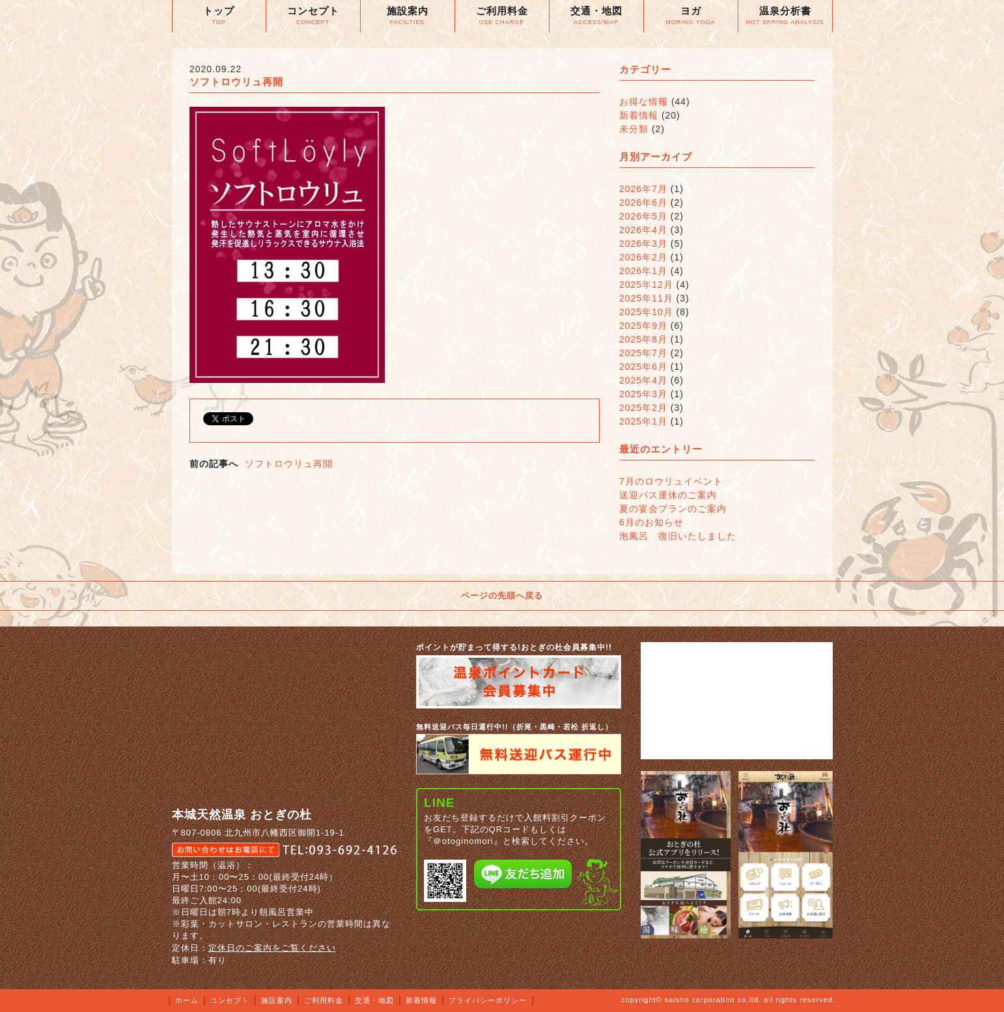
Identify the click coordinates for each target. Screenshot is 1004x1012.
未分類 (633, 129)
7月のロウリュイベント (671, 481)
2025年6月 (643, 366)
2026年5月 (643, 216)
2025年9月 (643, 325)
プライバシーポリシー (488, 1000)
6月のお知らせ (651, 522)
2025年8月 (643, 339)
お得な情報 (643, 101)
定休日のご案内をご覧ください (272, 948)
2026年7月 (643, 189)
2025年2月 (643, 407)
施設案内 (276, 1000)
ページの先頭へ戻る (502, 595)
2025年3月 (643, 394)
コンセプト (229, 1000)
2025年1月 (643, 421)
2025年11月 (646, 298)
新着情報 (638, 115)
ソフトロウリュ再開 (289, 463)
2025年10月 (646, 312)
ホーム (187, 1000)
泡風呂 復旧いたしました (677, 536)
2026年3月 (643, 243)
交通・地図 (374, 1000)
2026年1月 (643, 271)
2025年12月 (646, 284)
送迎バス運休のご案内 (668, 495)
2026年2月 (643, 257)
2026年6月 (643, 202)
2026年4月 (643, 230)
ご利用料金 (323, 1000)
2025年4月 (643, 380)
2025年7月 (643, 353)
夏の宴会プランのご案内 (673, 508)
